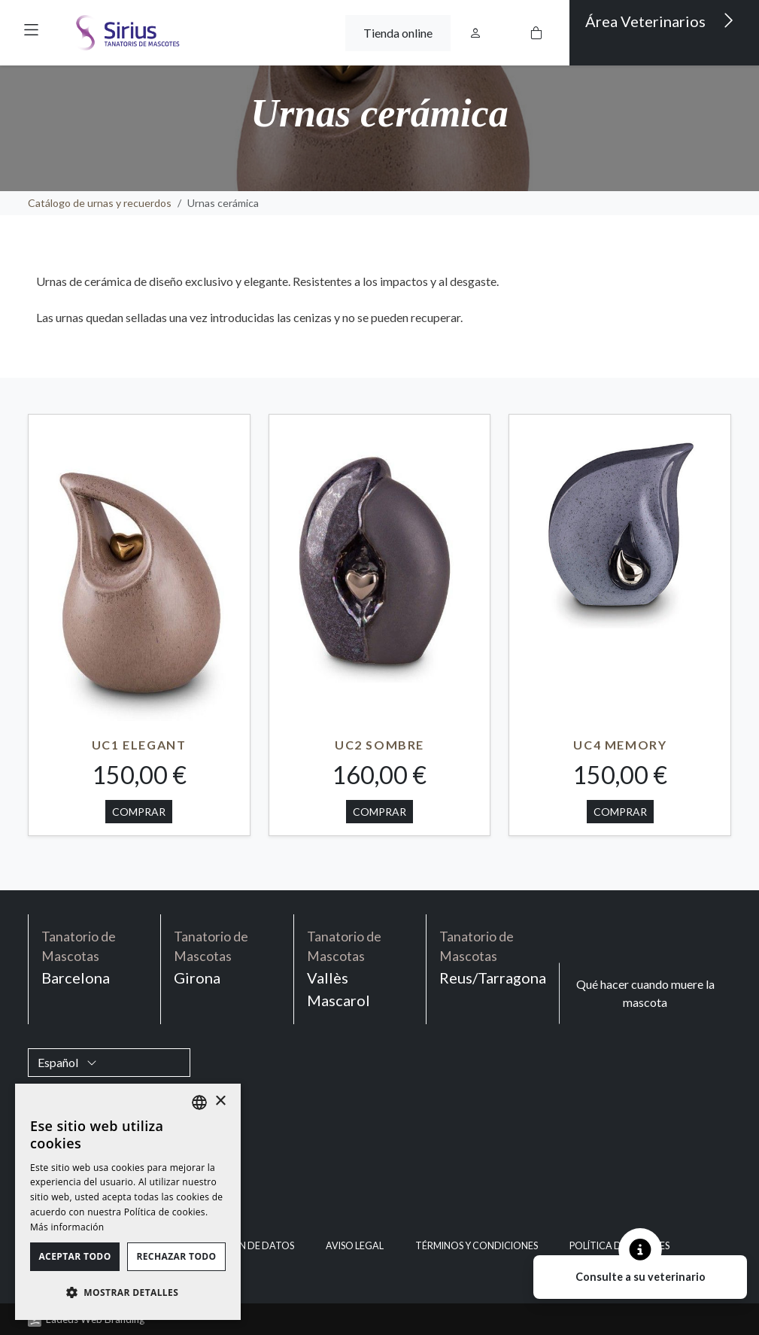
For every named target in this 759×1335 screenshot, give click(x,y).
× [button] (220, 1101)
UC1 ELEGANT (139, 744)
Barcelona (94, 957)
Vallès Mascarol (360, 968)
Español (67, 1062)
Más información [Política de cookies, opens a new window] (67, 1227)
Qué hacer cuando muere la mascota (645, 993)
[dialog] (128, 1202)
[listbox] (199, 1102)
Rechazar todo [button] (176, 1256)
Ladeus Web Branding (95, 1319)
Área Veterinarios (659, 20)
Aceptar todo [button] (74, 1256)
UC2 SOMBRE (379, 744)
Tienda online (398, 33)
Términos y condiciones (476, 1245)
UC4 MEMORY (619, 744)
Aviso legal (355, 1245)
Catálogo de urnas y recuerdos (100, 202)
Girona (227, 957)
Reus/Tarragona (492, 957)
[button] (31, 29)
